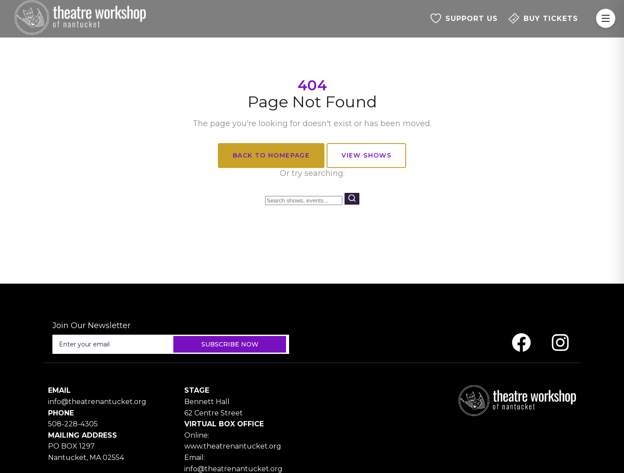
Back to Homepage (271, 155)
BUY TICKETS (551, 18)
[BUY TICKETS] (514, 18)
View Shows (366, 155)
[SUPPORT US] (436, 18)
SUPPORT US (471, 18)
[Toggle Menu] (605, 18)
